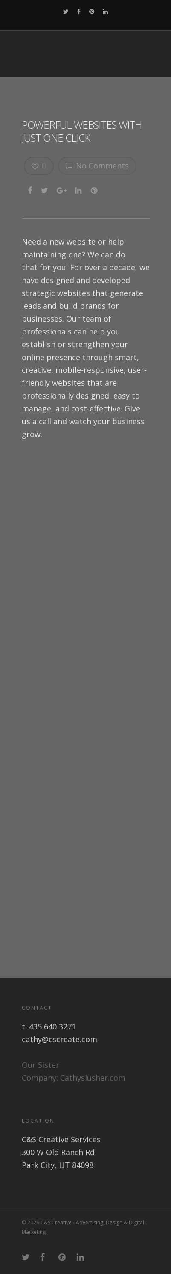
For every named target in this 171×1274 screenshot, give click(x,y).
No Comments (97, 165)
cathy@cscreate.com (59, 1039)
